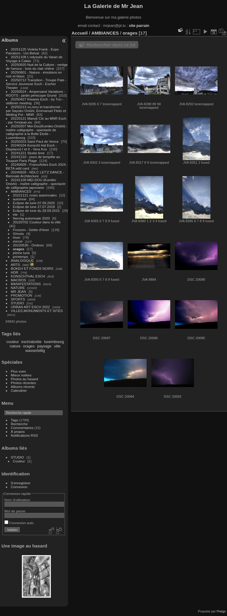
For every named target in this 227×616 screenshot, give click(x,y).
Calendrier (19, 390)
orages (19, 249)
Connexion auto (19, 523)
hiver (17, 237)
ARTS (15, 264)
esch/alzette (31, 341)
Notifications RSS (24, 435)
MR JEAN (18, 291)
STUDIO (17, 303)
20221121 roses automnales (35, 195)
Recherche (19, 424)
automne (20, 199)
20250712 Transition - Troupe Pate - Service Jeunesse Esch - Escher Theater (36, 84)
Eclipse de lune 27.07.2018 (34, 207)
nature (15, 346)
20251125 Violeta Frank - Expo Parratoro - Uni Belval (32, 51)
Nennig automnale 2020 (31, 218)
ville (57, 346)
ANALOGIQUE (22, 260)
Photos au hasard (24, 379)
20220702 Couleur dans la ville (37, 222)
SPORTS (18, 299)
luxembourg (54, 341)
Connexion (19, 487)
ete (15, 214)
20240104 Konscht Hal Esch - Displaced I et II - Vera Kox (31, 147)
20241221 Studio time (28, 153)
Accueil (80, 32)
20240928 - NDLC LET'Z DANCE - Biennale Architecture (35, 174)
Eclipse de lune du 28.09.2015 (36, 210)
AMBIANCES (21, 191)
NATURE (18, 288)
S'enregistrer (20, 483)
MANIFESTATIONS (26, 284)
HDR (15, 272)
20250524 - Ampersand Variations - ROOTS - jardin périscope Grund (35, 93)
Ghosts (18, 233)
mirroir (18, 241)
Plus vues (18, 371)
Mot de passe (14, 511)
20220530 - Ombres (28, 245)
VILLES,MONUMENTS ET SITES (37, 311)
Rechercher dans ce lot (111, 44)
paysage (44, 346)
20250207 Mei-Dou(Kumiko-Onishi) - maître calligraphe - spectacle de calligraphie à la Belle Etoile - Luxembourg (36, 131)
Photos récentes (23, 383)
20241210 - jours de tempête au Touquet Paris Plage (33, 158)
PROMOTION (22, 295)
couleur (13, 341)
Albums (9, 40)
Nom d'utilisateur (17, 500)
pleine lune (21, 253)
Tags (14, 420)
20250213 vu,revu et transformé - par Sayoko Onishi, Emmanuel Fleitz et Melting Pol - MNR (36, 110)
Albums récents (23, 387)
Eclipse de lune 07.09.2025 (34, 203)
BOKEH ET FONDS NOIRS (32, 268)
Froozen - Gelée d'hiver (31, 230)
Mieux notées (21, 375)
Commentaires (22, 428)
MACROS (18, 280)
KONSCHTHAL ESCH (28, 276)
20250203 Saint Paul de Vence (35, 141)
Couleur (19, 461)
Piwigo (221, 611)
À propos (18, 431)
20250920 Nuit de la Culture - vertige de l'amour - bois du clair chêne (37, 66)
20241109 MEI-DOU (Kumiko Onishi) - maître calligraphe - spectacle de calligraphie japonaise (35, 183)
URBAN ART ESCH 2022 (30, 307)
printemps (20, 257)
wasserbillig (35, 350)
